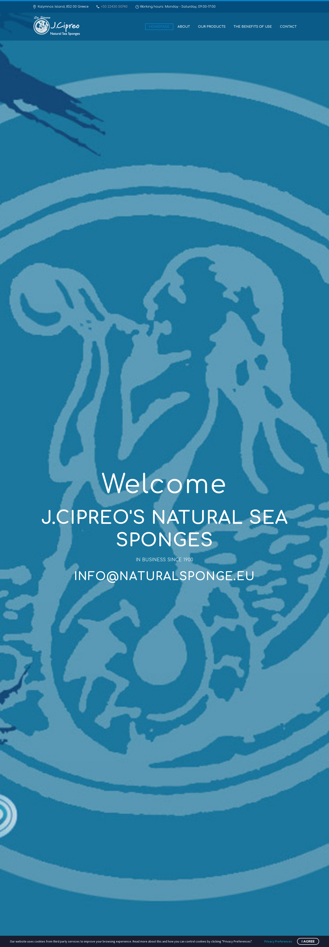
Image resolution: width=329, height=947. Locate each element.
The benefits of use (253, 26)
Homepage (159, 26)
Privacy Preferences (278, 941)
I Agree (308, 941)
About (184, 26)
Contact (288, 26)
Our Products (211, 26)
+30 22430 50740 (114, 6)
